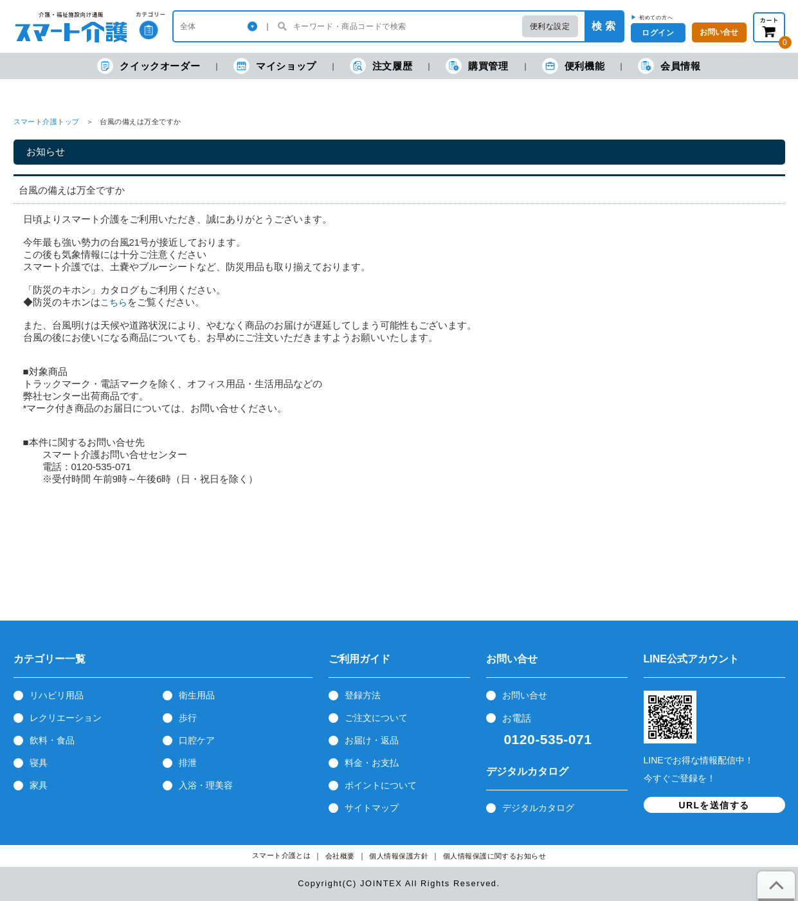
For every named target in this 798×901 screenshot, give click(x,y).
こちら (113, 302)
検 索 (603, 26)
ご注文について (376, 717)
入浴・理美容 (206, 785)
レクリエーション (66, 717)
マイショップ (274, 66)
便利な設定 (550, 26)
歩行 (188, 717)
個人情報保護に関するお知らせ (495, 856)
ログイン (658, 32)
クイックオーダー (148, 66)
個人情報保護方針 (398, 856)
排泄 (188, 762)
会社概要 (340, 856)
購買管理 (477, 66)
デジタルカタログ (538, 807)
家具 (39, 785)
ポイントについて (381, 785)
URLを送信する (714, 805)
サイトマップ (372, 807)
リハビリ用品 (57, 695)
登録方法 (363, 695)
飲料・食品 (52, 740)
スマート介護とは (281, 855)
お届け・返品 (372, 740)
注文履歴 (381, 66)
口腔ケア (197, 740)
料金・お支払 (372, 762)
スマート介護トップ (47, 121)
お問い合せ (524, 695)
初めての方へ (656, 17)
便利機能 (573, 66)
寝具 (39, 762)
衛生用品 (197, 695)
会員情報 (669, 66)
